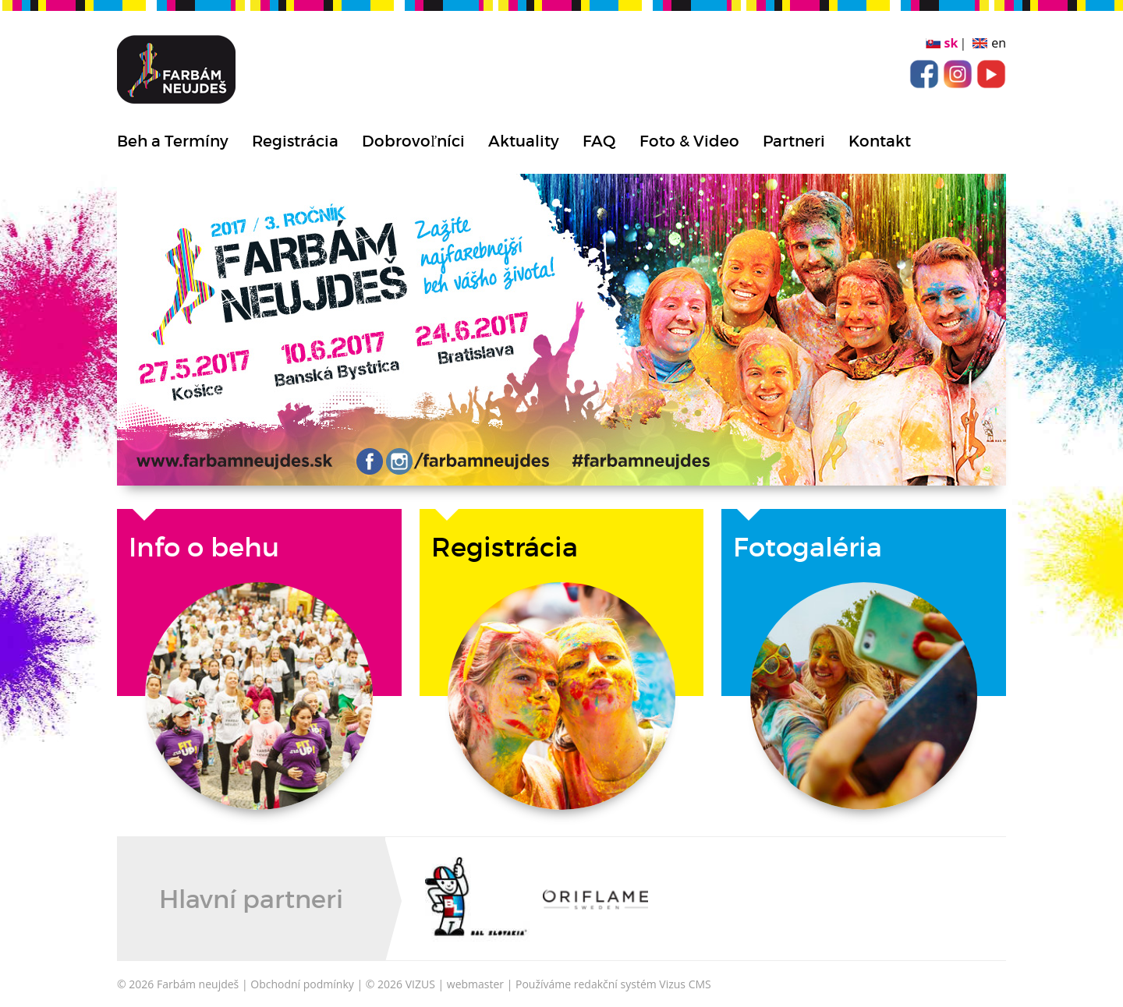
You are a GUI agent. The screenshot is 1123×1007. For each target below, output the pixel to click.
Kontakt (879, 141)
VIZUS (420, 984)
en (998, 42)
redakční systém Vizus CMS (642, 984)
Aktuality (523, 141)
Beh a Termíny (172, 141)
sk (951, 42)
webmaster (475, 984)
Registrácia (295, 141)
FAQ (599, 141)
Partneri (794, 141)
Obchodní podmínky (302, 984)
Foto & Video (689, 141)
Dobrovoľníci (413, 141)
